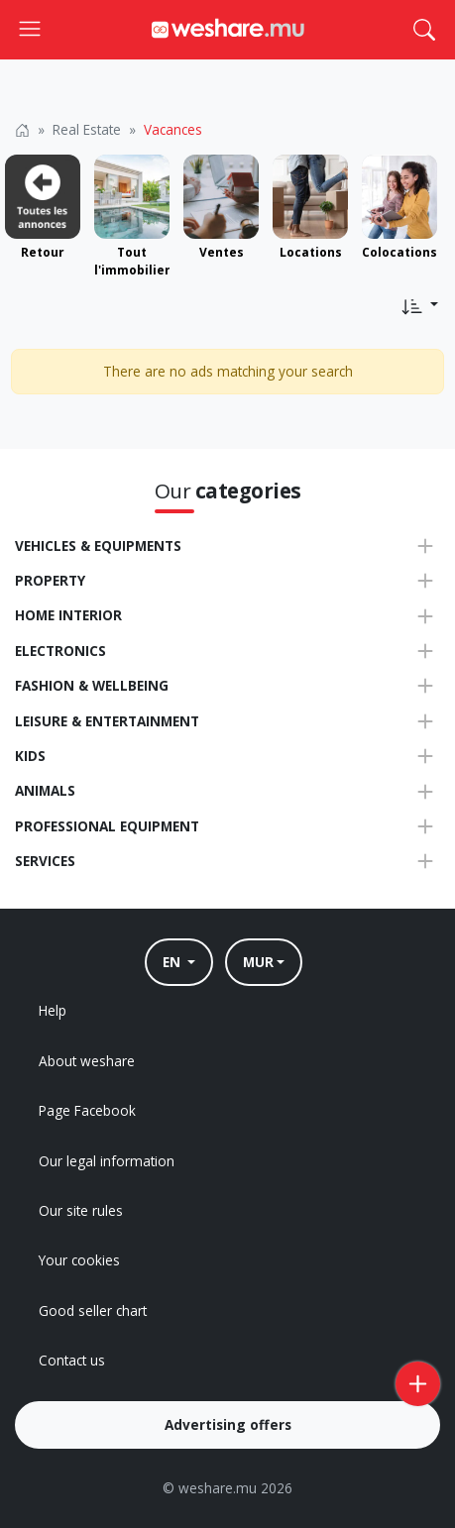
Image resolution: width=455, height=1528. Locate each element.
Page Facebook (87, 1110)
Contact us (72, 1360)
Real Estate (87, 129)
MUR (258, 961)
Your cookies (79, 1260)
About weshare (87, 1060)
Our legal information (106, 1160)
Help (52, 1010)
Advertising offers (228, 1424)
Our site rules (81, 1210)
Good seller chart (93, 1310)
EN (173, 961)
